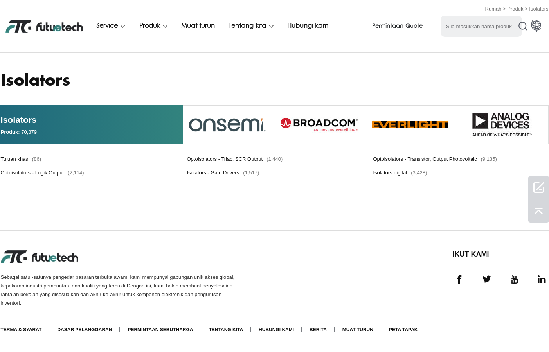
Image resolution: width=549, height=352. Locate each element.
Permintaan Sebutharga (160, 329)
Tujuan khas (21, 159)
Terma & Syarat (21, 329)
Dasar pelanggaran (84, 329)
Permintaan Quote (397, 26)
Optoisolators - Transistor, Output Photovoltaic (435, 159)
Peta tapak (403, 329)
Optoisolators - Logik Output (42, 173)
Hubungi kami (308, 26)
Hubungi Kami (276, 329)
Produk (515, 9)
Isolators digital (400, 173)
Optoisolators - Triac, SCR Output (235, 159)
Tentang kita (247, 26)
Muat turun (198, 26)
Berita (318, 329)
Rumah (493, 9)
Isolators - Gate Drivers (223, 173)
